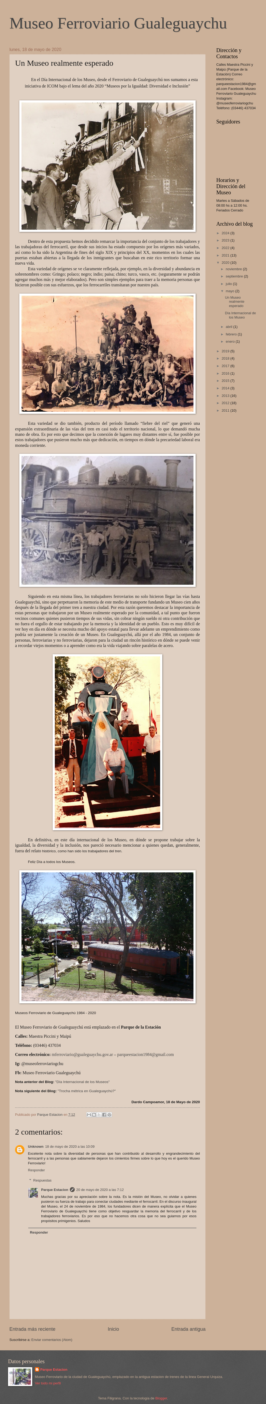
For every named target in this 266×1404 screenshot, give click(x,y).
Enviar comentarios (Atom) (51, 1340)
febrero (232, 334)
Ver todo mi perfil (48, 1383)
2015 (226, 381)
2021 (226, 255)
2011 (226, 410)
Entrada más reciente (32, 1329)
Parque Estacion (54, 1190)
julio (229, 284)
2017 (226, 366)
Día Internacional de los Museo (240, 315)
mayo (230, 291)
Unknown (36, 1147)
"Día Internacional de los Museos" (82, 1082)
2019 (226, 351)
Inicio (113, 1329)
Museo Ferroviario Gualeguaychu (118, 23)
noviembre (234, 269)
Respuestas (42, 1180)
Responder (36, 1170)
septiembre (235, 276)
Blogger (161, 1398)
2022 (226, 248)
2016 (226, 373)
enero (231, 341)
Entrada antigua (188, 1329)
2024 (226, 233)
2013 (226, 396)
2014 (226, 388)
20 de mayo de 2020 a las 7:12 (100, 1190)
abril (229, 327)
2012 (226, 403)
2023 (226, 240)
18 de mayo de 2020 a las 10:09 (70, 1147)
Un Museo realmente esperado (234, 301)
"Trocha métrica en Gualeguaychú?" (86, 1091)
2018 (226, 358)
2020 (226, 263)
